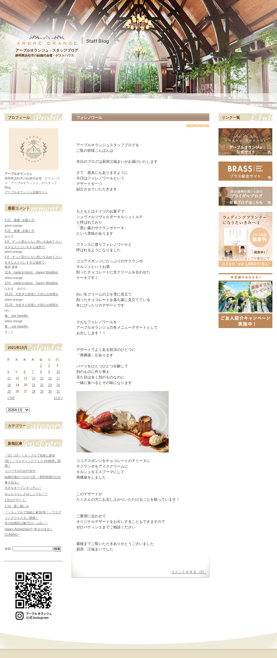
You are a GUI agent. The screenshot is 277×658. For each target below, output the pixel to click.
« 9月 (11, 398)
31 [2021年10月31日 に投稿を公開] (58, 391)
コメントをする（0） (188, 572)
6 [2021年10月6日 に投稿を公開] (25, 372)
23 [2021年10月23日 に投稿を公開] (50, 385)
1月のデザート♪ (15, 500)
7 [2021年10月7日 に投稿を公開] (33, 372)
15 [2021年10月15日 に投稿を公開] (41, 378)
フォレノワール (89, 118)
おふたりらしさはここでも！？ (26, 493)
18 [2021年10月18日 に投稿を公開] (9, 385)
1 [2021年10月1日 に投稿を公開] (41, 365)
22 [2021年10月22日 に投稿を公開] (41, 385)
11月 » (58, 398)
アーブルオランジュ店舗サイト (26, 192)
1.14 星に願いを (17, 506)
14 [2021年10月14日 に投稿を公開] (33, 378)
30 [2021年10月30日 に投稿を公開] (50, 391)
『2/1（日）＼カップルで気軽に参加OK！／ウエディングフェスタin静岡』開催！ (33, 460)
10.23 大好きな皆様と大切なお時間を (31, 294)
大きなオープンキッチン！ (23, 487)
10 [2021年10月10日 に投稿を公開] (58, 372)
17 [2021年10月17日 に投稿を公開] (58, 378)
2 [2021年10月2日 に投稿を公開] (49, 365)
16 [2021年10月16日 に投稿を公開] (50, 378)
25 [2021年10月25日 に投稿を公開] (9, 391)
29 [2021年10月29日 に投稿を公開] (41, 391)
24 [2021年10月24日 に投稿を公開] (58, 385)
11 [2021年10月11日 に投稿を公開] (9, 378)
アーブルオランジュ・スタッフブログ (46, 50)
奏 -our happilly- (17, 315)
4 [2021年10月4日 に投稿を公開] (8, 372)
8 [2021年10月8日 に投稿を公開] (41, 372)
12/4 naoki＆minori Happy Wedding (31, 272)
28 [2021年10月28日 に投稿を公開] (33, 391)
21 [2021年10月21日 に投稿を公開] (33, 385)
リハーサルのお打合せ (20, 470)
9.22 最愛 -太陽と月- (20, 220)
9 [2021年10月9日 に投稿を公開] (49, 372)
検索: (8, 548)
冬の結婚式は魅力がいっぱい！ (26, 523)
